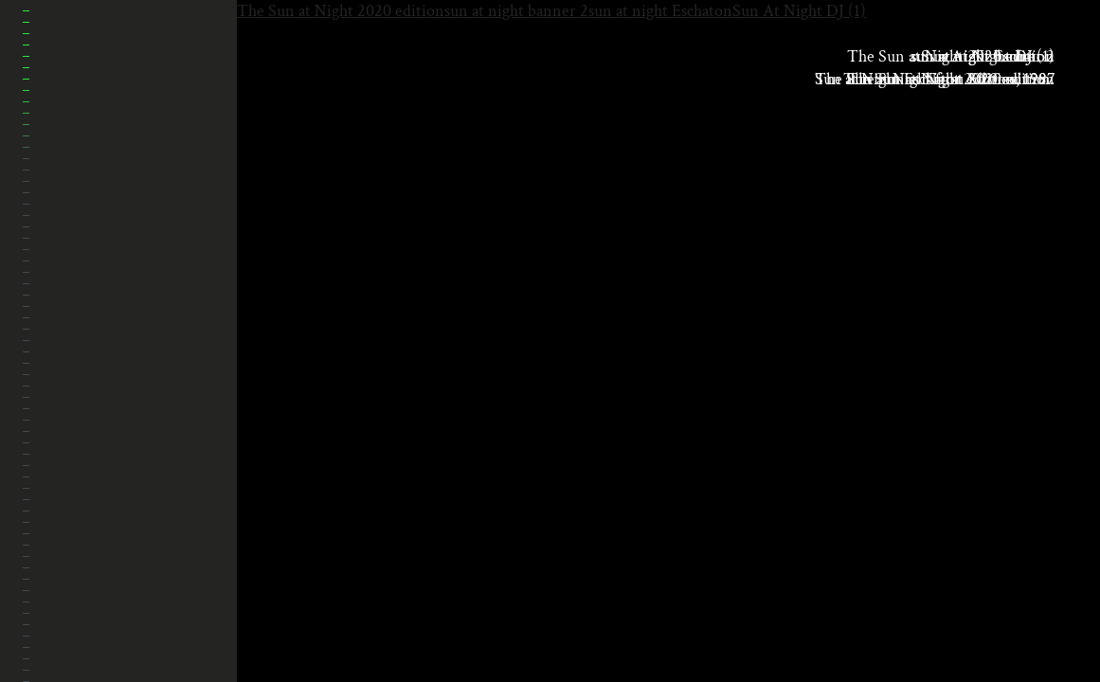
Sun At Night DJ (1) (799, 11)
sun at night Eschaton (660, 11)
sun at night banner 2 (516, 11)
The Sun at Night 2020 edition (340, 11)
